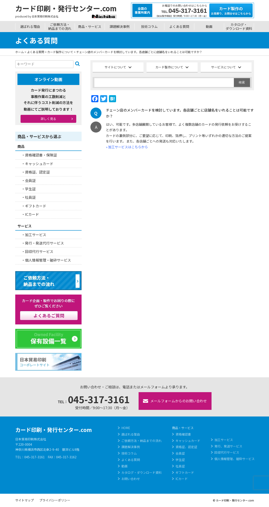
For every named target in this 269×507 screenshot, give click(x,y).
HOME (125, 428)
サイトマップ (24, 500)
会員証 (30, 180)
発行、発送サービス (228, 446)
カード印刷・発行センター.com (53, 430)
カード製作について (169, 67)
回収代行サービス (39, 251)
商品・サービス (89, 26)
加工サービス (35, 234)
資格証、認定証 (37, 172)
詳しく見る (48, 118)
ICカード (32, 214)
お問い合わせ (130, 478)
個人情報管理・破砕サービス (48, 260)
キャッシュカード (39, 163)
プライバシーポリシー (54, 500)
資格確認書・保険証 (41, 155)
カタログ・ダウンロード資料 (239, 26)
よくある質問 (179, 26)
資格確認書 (183, 434)
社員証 (30, 197)
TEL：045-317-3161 (30, 457)
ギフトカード (35, 205)
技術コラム (149, 26)
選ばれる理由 (30, 26)
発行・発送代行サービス (44, 243)
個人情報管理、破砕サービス (234, 459)
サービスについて (223, 67)
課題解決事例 (120, 26)
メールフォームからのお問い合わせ (175, 400)
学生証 (30, 188)
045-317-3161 (94, 399)
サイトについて (115, 67)
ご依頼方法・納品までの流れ (59, 26)
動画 (209, 26)
